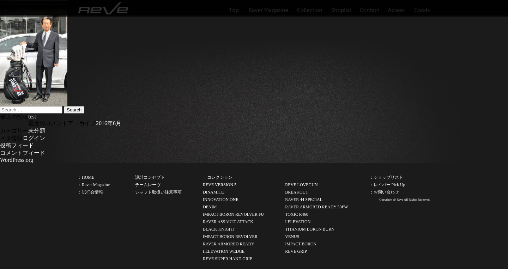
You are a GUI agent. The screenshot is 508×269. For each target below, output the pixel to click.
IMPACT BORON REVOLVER (230, 236)
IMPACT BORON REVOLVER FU (233, 214)
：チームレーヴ (146, 184)
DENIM (210, 206)
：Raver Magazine (94, 184)
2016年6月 (108, 123)
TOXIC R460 (296, 214)
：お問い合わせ (384, 192)
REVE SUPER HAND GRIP (227, 258)
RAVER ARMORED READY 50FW (316, 206)
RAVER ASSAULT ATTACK (228, 221)
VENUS (292, 236)
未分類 (36, 131)
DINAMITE (213, 192)
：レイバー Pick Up (387, 184)
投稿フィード (17, 145)
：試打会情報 (90, 192)
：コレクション (217, 177)
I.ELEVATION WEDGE (223, 251)
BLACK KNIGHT (219, 229)
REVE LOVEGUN (301, 184)
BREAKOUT (296, 192)
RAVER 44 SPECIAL (303, 199)
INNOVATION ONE (220, 199)
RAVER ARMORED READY (228, 244)
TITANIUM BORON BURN (309, 229)
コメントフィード (22, 153)
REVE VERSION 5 (219, 184)
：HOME (86, 177)
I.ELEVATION (297, 221)
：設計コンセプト (148, 177)
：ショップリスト (386, 177)
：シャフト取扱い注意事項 (156, 192)
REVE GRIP (296, 251)
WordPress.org (16, 160)
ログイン (34, 138)
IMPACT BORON (300, 244)
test (32, 117)
